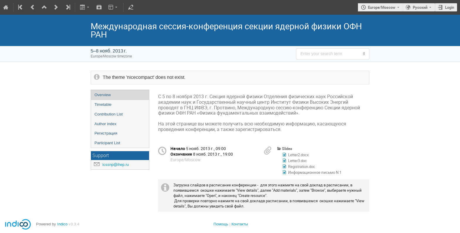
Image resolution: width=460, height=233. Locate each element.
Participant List (107, 143)
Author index (105, 124)
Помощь (221, 224)
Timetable (102, 104)
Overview (102, 95)
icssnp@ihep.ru (115, 164)
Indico (62, 224)
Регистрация (105, 133)
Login (449, 7)
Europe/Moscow (381, 7)
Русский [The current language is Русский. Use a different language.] (420, 7)
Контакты (239, 224)
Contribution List (108, 114)
